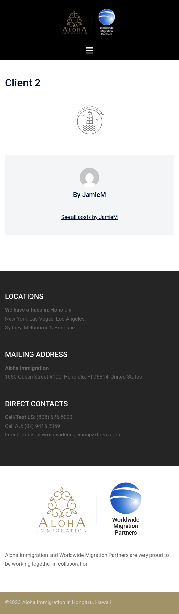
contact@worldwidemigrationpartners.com (70, 435)
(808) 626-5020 (54, 417)
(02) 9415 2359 (42, 426)
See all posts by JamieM (89, 217)
